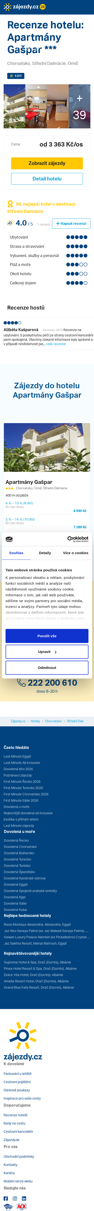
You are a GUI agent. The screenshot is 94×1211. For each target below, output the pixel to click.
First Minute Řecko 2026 (22, 781)
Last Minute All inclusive (22, 763)
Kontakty (10, 1165)
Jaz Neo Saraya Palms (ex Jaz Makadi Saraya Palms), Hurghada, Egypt (47, 931)
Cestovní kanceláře (18, 1131)
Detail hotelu (47, 179)
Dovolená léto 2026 (18, 769)
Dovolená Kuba (15, 910)
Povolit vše (46, 636)
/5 (18, 76)
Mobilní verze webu (18, 1181)
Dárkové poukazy (17, 1090)
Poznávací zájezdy (18, 775)
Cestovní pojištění (17, 1082)
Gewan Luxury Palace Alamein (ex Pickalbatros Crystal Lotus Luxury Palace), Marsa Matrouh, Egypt (47, 937)
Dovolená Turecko (17, 859)
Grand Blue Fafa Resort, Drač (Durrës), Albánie (39, 987)
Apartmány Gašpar (29, 482)
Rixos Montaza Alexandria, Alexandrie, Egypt (37, 924)
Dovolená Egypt (16, 884)
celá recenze (56, 344)
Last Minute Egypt (17, 756)
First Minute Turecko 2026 (23, 788)
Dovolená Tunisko (17, 865)
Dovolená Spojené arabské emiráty (30, 891)
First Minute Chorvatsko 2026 (26, 794)
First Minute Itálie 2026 (21, 800)
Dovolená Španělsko (19, 872)
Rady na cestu (14, 1123)
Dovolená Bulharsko (19, 853)
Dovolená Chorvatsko (20, 847)
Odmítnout (47, 667)
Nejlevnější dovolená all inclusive (28, 813)
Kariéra (9, 1173)
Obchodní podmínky (19, 1156)
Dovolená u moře (16, 807)
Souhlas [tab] (16, 553)
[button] (24, 18)
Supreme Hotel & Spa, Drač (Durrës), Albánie (37, 962)
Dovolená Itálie (15, 903)
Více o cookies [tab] (75, 553)
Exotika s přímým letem (21, 819)
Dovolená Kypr (15, 897)
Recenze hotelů (15, 1115)
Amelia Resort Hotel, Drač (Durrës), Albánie (36, 981)
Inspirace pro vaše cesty (22, 1098)
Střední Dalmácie (79, 721)
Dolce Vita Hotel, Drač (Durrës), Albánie (33, 975)
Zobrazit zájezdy (47, 163)
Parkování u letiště (18, 1073)
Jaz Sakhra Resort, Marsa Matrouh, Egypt (35, 943)
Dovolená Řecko (16, 840)
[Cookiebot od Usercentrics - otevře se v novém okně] (67, 539)
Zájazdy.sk (11, 1140)
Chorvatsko (53, 721)
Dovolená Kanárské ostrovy (25, 878)
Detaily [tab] (45, 553)
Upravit (47, 652)
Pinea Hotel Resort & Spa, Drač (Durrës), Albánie (40, 968)
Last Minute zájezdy (19, 825)
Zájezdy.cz (18, 721)
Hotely (35, 721)
